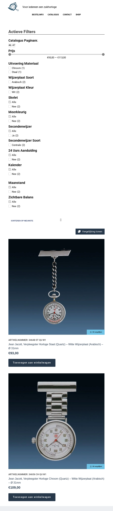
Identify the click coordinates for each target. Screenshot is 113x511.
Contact (67, 14)
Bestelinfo (38, 14)
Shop (78, 14)
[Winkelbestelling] (35, 220)
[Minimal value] (56, 54)
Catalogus (53, 14)
